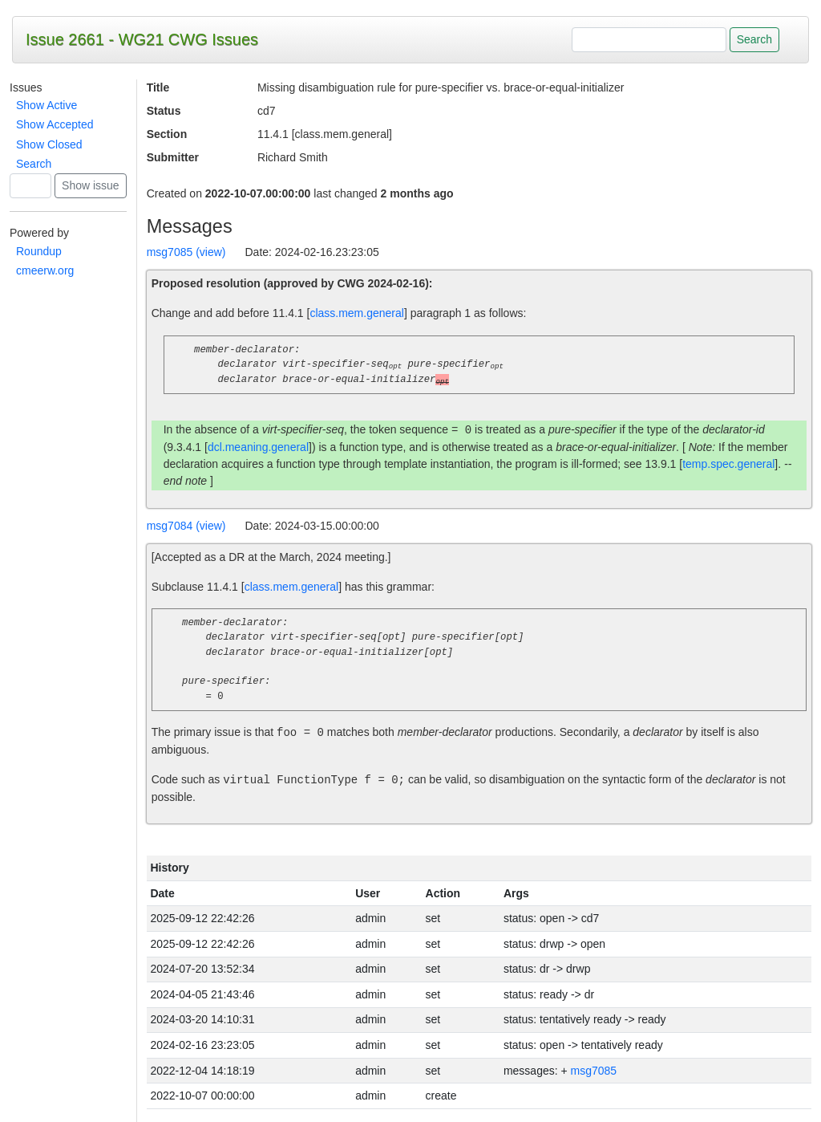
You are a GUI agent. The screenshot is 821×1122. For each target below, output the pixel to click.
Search (33, 163)
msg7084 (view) (186, 525)
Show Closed (49, 144)
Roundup (39, 251)
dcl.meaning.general (258, 447)
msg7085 (594, 1070)
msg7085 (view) (186, 252)
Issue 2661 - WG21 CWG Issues (142, 39)
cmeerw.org (45, 270)
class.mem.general (356, 313)
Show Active (46, 105)
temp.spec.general (728, 463)
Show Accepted (55, 124)
